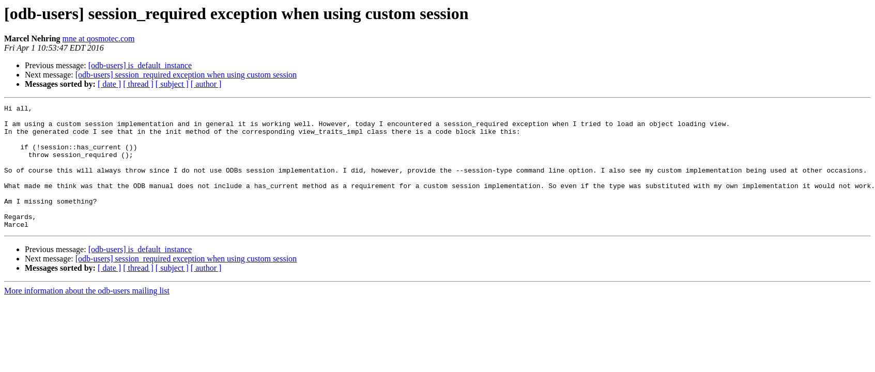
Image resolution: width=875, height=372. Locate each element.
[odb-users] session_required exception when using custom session (186, 74)
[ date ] (109, 84)
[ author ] (206, 84)
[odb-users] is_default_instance (140, 65)
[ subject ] (172, 84)
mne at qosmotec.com (99, 38)
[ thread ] (138, 84)
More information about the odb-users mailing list (87, 315)
